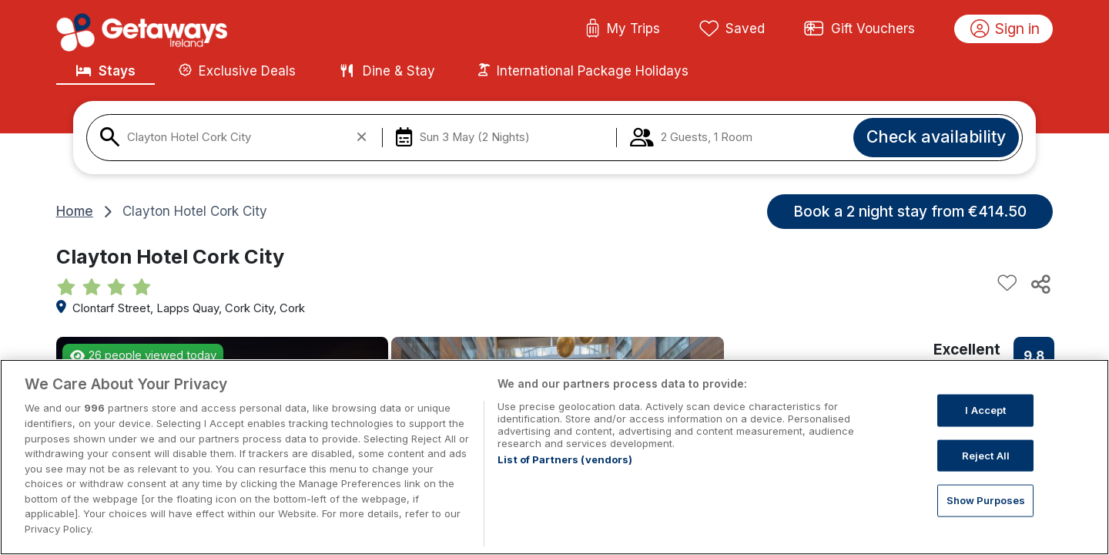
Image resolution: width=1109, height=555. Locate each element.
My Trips (622, 29)
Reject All (986, 470)
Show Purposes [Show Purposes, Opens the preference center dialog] (986, 516)
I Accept (985, 425)
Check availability (936, 136)
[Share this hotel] (1040, 284)
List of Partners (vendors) (565, 475)
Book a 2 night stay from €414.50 (910, 211)
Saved (732, 29)
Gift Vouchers (859, 29)
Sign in (1005, 29)
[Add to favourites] (1007, 284)
